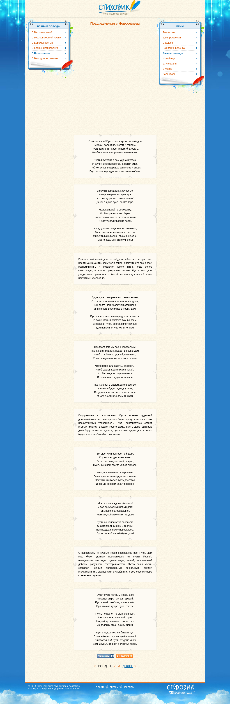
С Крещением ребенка (45, 48)
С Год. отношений (42, 32)
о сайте (100, 687)
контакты (129, 687)
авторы (114, 687)
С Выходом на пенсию (45, 58)
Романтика (169, 32)
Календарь (169, 74)
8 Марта (167, 68)
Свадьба (168, 42)
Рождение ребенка (174, 48)
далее (128, 666)
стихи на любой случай (115, 13)
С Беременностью (42, 42)
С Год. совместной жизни (46, 37)
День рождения (172, 37)
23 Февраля (170, 63)
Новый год (169, 58)
